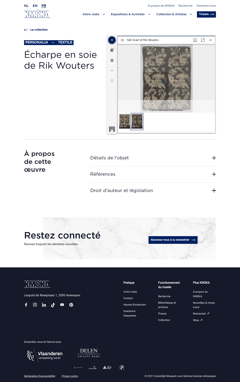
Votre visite (130, 291)
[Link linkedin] (44, 305)
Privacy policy (70, 376)
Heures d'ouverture (134, 304)
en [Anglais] (35, 6)
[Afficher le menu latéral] (122, 40)
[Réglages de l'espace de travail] (112, 60)
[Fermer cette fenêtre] (210, 40)
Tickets (206, 14)
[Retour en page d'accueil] (37, 14)
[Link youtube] (62, 305)
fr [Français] (43, 6)
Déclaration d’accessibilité (39, 376)
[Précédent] (162, 104)
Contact (128, 298)
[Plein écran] (112, 81)
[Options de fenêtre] (195, 40)
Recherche (186, 6)
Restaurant (201, 313)
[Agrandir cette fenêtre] (203, 40)
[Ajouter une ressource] (112, 40)
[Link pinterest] (71, 305)
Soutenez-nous (206, 6)
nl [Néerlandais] (26, 6)
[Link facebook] (26, 305)
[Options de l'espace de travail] (112, 70)
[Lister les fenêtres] (112, 50)
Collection (164, 320)
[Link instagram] (35, 305)
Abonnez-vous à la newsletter (173, 240)
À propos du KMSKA (161, 6)
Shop (198, 320)
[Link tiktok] (53, 305)
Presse (162, 313)
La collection (35, 30)
